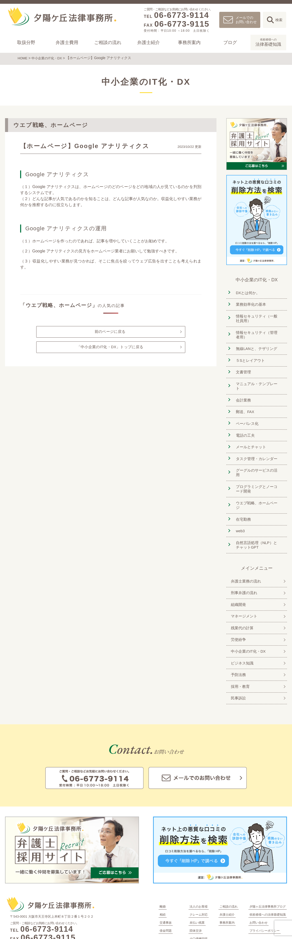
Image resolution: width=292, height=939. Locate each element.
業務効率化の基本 (250, 302)
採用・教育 (239, 647)
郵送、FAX (243, 399)
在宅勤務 (242, 490)
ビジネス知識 (241, 625)
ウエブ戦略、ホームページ (258, 479)
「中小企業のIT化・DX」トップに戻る (110, 348)
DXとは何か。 (247, 291)
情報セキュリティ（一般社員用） (258, 315)
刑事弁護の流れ (243, 561)
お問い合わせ (258, 882)
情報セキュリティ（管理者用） (258, 331)
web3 (238, 501)
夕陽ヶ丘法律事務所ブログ (267, 866)
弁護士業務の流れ (245, 550)
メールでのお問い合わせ (246, 20)
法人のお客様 (199, 866)
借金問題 (166, 890)
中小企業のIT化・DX (48, 58)
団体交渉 (196, 890)
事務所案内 (189, 42)
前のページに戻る (110, 331)
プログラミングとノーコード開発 (258, 466)
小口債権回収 (199, 898)
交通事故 (166, 882)
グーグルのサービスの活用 (258, 453)
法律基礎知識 (268, 42)
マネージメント (243, 582)
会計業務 (242, 388)
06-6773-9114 (181, 15)
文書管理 (242, 366)
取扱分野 (26, 42)
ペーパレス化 (246, 410)
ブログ (230, 42)
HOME (23, 58)
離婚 (163, 866)
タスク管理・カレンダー (256, 442)
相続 (163, 874)
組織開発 (237, 571)
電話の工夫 (244, 420)
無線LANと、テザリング (256, 345)
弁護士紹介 (148, 42)
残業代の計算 (241, 593)
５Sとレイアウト (249, 355)
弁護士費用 (67, 42)
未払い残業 (197, 882)
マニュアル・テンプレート (258, 377)
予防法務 (237, 636)
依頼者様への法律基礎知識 (267, 874)
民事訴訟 (237, 658)
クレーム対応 (199, 874)
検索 (278, 20)
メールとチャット (250, 431)
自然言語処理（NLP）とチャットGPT (258, 514)
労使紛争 (237, 604)
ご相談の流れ (107, 42)
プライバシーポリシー (264, 890)
